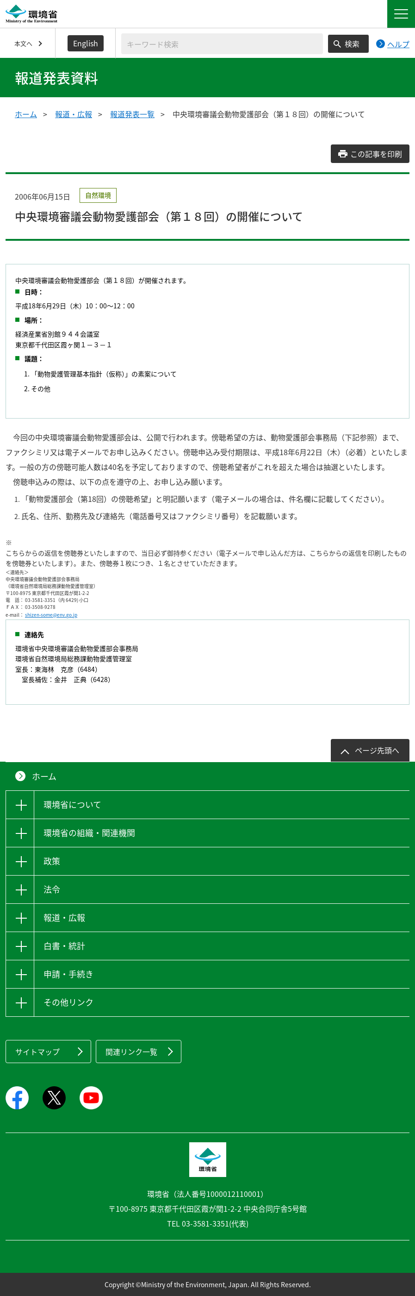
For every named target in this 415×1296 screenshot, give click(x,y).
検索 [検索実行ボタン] (352, 43)
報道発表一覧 (132, 113)
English (85, 43)
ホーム (26, 113)
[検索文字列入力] (222, 43)
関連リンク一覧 (131, 1051)
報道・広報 (73, 113)
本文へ (23, 43)
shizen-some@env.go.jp (51, 614)
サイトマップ (37, 1051)
